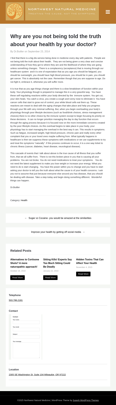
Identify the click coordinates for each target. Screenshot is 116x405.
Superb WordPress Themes (86, 400)
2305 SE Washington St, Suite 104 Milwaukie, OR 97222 (37, 374)
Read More (17, 277)
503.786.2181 (16, 300)
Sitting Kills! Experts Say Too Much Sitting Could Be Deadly (57, 263)
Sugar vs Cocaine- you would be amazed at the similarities (60, 218)
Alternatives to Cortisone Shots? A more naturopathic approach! (24, 263)
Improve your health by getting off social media (56, 232)
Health (24, 200)
